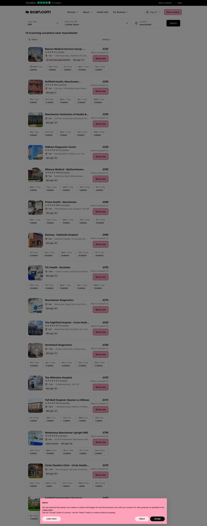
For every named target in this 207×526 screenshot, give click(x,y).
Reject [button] (142, 519)
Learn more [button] (51, 519)
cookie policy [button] (47, 510)
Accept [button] (157, 519)
